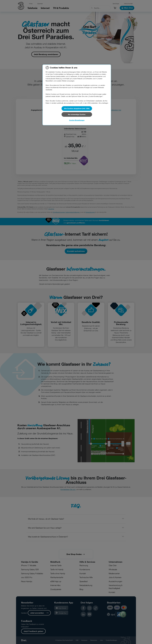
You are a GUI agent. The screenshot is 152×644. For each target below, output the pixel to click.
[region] (76, 94)
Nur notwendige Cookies (77, 114)
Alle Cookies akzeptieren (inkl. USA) (77, 108)
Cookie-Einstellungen (76, 120)
